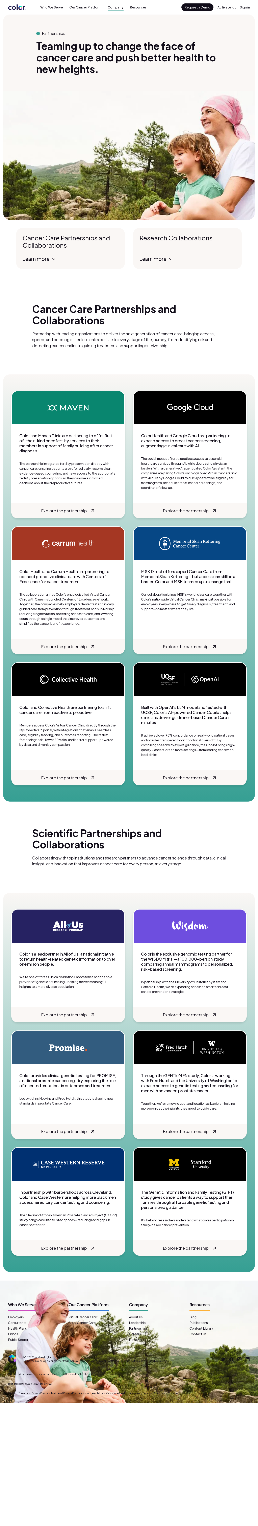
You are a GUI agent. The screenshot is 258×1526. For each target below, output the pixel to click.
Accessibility (95, 1393)
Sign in (245, 7)
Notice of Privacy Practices (67, 1393)
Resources (138, 7)
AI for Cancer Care (82, 1323)
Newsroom (137, 1339)
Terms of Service (18, 1393)
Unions (13, 1334)
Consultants (17, 1323)
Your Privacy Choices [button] (165, 1393)
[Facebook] (231, 1359)
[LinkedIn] (247, 1359)
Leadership (137, 1323)
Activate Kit (226, 7)
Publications (198, 1323)
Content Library (201, 1328)
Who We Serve (51, 7)
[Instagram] (239, 1359)
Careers (135, 1334)
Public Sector (18, 1339)
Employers (16, 1317)
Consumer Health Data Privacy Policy (128, 1393)
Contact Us (198, 1334)
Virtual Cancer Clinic (83, 1317)
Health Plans (17, 1328)
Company (116, 7)
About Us (136, 1317)
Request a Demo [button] (197, 7)
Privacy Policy (39, 1393)
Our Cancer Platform (85, 7)
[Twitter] (223, 1359)
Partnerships (138, 1328)
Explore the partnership (68, 510)
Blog (193, 1317)
